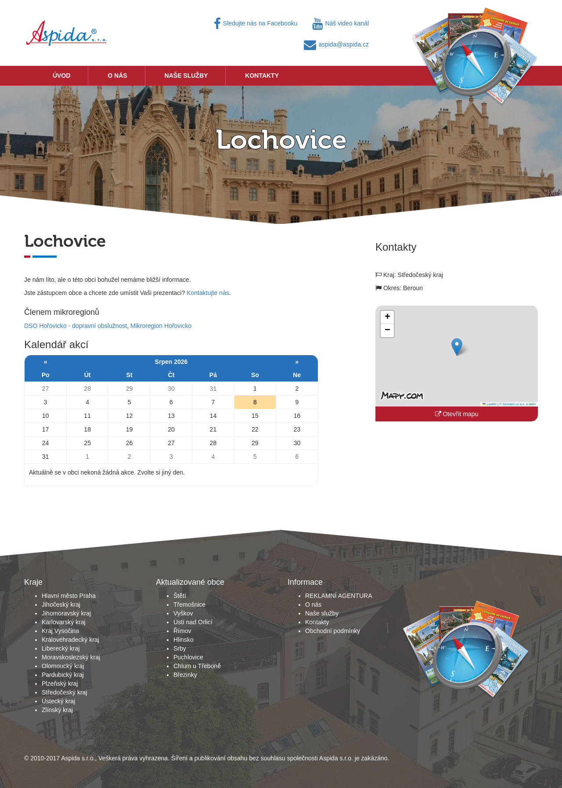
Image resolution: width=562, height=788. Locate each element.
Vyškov (183, 613)
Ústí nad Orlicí (193, 622)
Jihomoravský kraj (66, 613)
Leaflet (490, 404)
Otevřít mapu (457, 413)
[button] (456, 347)
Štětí (179, 595)
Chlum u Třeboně (197, 665)
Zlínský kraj (57, 709)
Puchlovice (188, 657)
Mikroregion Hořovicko (160, 325)
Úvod (61, 75)
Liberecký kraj (60, 648)
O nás (117, 75)
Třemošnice (189, 604)
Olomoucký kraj (63, 665)
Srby (179, 648)
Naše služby (186, 75)
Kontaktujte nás (208, 292)
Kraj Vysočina (60, 630)
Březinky (185, 674)
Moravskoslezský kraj (71, 657)
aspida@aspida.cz (336, 44)
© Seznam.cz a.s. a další (517, 404)
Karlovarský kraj (64, 622)
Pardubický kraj (63, 674)
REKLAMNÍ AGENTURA (338, 595)
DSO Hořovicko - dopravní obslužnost (75, 325)
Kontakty (262, 75)
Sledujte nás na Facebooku (256, 23)
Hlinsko (183, 639)
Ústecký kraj (58, 701)
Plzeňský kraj (60, 683)
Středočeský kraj (64, 692)
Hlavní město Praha (69, 595)
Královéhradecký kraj (70, 639)
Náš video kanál (340, 23)
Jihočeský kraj (61, 604)
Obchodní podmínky (332, 630)
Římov (182, 630)
